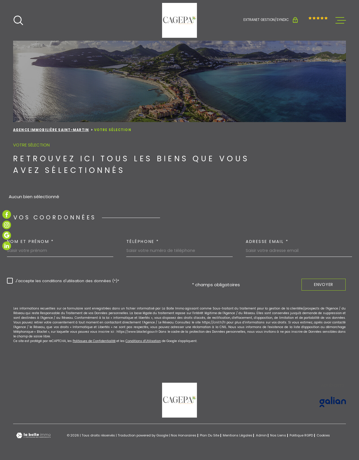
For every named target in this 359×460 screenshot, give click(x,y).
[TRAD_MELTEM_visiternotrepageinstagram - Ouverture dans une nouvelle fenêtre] (6, 225)
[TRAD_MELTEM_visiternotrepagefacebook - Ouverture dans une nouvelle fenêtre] (6, 214)
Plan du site (209, 435)
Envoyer (323, 284)
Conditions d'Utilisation (143, 341)
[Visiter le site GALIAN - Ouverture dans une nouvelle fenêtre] (332, 402)
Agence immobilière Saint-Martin (51, 130)
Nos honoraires (183, 435)
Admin (261, 435)
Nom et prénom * (30, 241)
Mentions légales (237, 435)
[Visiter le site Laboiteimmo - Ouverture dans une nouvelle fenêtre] (33, 435)
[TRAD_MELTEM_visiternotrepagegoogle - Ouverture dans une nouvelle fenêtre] (6, 235)
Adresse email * (267, 241)
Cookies (323, 435)
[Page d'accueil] (179, 20)
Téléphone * (142, 241)
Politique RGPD (301, 435)
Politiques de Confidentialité (94, 341)
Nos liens (278, 435)
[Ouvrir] (18, 20)
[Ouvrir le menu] (340, 20)
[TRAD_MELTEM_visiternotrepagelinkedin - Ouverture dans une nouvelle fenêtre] (6, 245)
